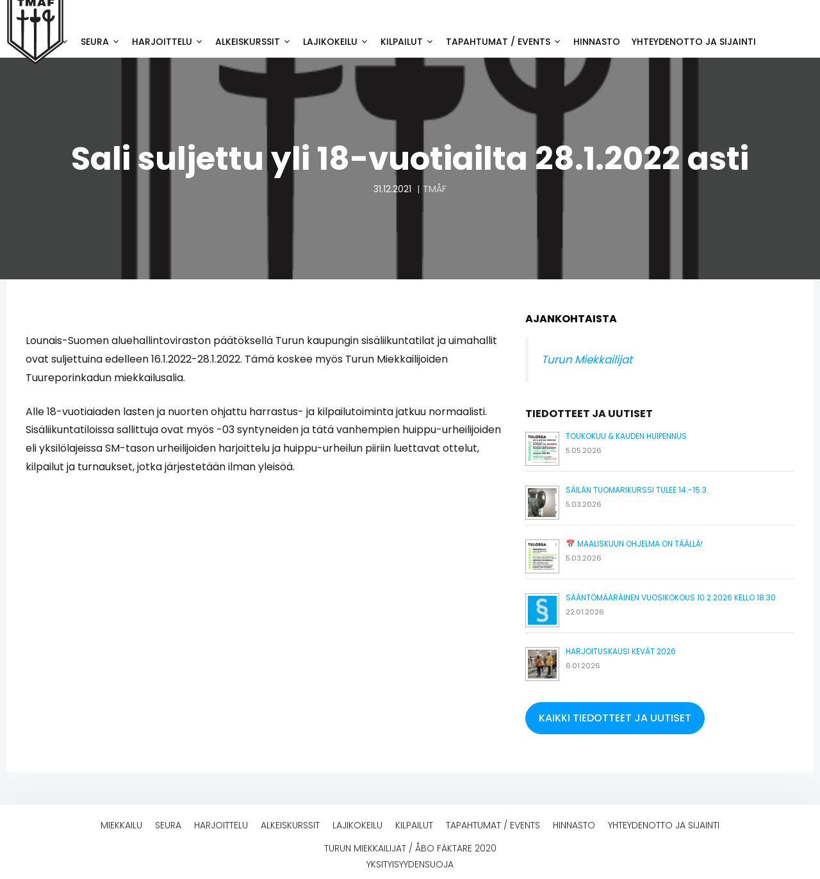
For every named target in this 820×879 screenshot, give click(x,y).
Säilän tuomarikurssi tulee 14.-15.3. (637, 489)
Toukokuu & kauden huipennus (626, 436)
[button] (615, 718)
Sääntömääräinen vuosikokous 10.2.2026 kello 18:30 (671, 597)
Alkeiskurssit (256, 42)
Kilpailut (410, 42)
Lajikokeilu (339, 42)
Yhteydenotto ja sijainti (694, 41)
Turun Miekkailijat (586, 359)
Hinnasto (596, 41)
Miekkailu (121, 825)
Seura (103, 42)
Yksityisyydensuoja (410, 864)
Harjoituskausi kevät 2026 (621, 651)
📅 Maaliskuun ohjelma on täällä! (634, 543)
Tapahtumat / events (507, 42)
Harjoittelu (170, 42)
